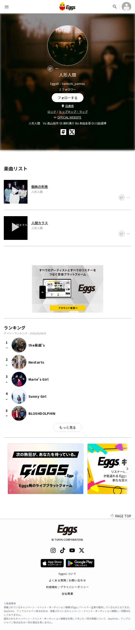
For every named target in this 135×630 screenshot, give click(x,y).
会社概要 (67, 593)
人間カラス (39, 222)
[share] (50, 68)
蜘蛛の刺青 (39, 186)
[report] (57, 68)
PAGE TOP (120, 516)
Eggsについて (68, 573)
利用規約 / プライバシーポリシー (67, 587)
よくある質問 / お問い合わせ (67, 580)
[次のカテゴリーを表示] (127, 469)
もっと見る (67, 427)
